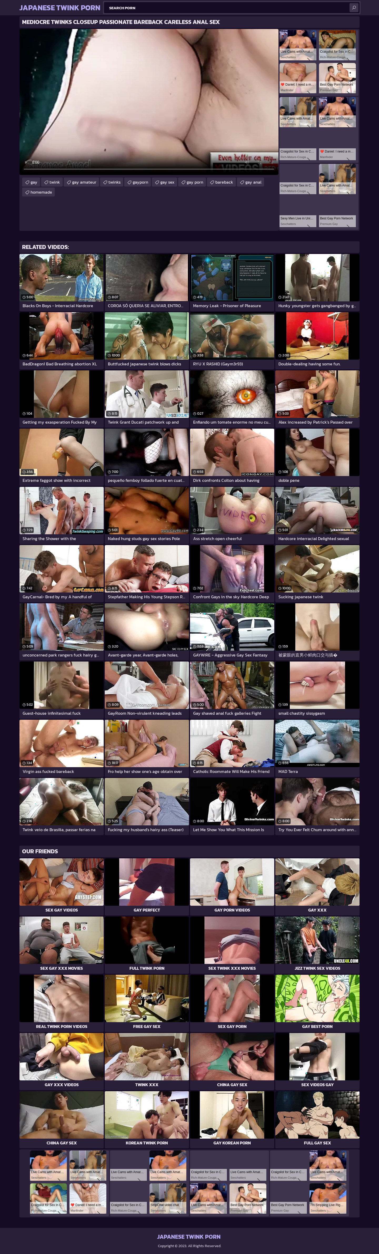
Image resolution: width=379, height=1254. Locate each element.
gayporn (140, 182)
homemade (41, 192)
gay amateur (84, 182)
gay (34, 182)
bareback (224, 182)
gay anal (253, 182)
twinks (114, 182)
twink (54, 182)
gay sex (167, 182)
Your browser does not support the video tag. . (148, 102)
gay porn (195, 182)
